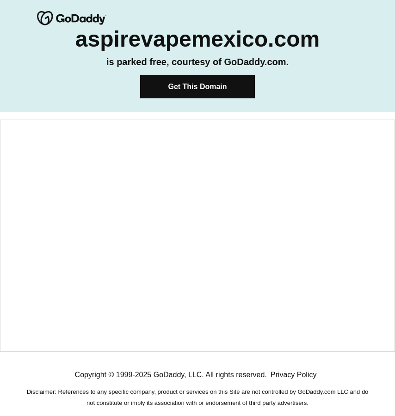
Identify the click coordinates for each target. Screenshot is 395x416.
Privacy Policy (294, 375)
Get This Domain (197, 86)
